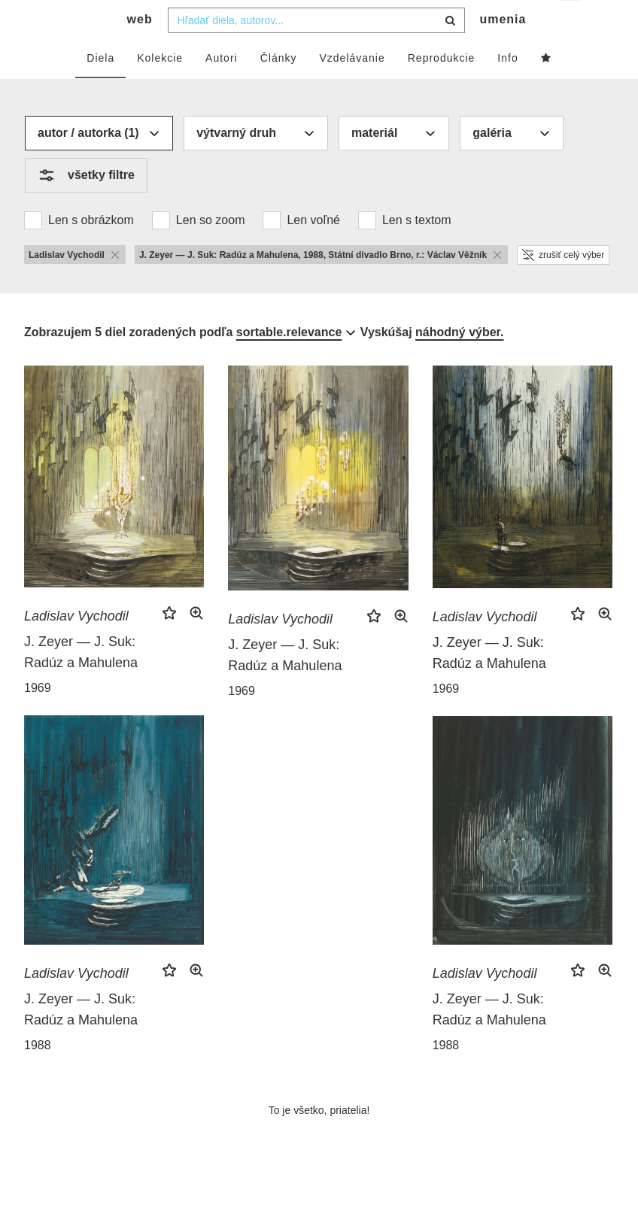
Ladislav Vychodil (76, 646)
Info (507, 88)
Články (278, 88)
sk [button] (570, 23)
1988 (37, 1075)
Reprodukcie (441, 88)
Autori (221, 88)
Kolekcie (160, 88)
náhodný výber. (459, 362)
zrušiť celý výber (563, 285)
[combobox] (316, 50)
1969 (37, 718)
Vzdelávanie (351, 88)
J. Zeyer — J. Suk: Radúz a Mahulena (81, 682)
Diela (100, 88)
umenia (502, 49)
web (140, 49)
